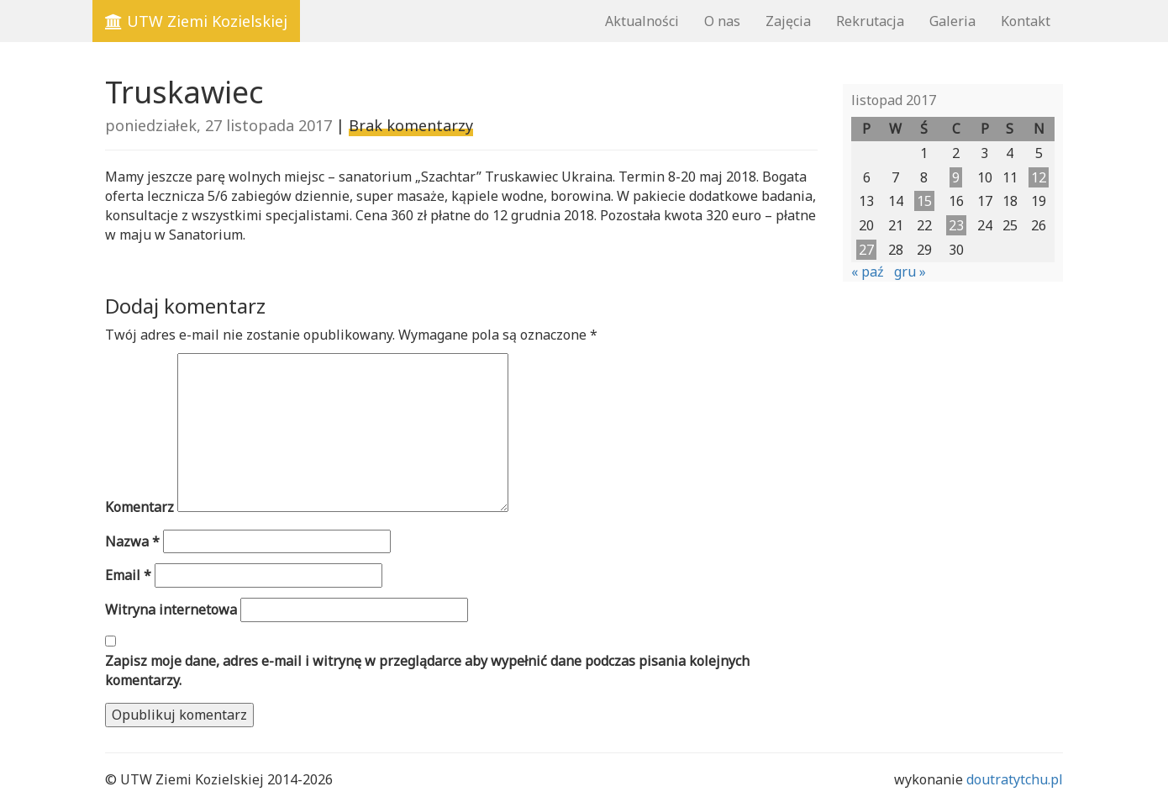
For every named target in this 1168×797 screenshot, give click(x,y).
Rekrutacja (870, 21)
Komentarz (139, 507)
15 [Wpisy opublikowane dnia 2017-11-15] (924, 201)
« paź (867, 271)
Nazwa (132, 541)
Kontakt (1025, 21)
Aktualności (642, 21)
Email (128, 575)
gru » (910, 271)
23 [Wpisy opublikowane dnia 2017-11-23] (956, 225)
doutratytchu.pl (1014, 779)
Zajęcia (788, 21)
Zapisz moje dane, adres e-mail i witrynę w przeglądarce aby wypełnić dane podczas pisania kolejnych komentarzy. (427, 670)
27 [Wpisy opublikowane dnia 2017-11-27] (866, 249)
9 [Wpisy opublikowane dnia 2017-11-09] (956, 177)
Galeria (952, 21)
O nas (722, 21)
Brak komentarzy (411, 125)
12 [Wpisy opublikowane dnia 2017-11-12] (1038, 177)
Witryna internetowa (171, 609)
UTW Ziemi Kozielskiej (196, 21)
